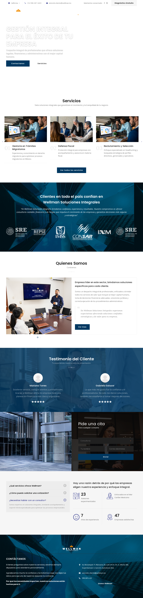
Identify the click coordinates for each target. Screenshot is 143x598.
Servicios (42, 64)
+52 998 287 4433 (33, 3)
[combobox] (106, 441)
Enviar (106, 457)
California (14, 3)
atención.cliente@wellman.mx (58, 3)
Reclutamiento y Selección (118, 146)
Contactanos (17, 64)
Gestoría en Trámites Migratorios (24, 147)
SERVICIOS (89, 12)
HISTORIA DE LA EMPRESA (108, 12)
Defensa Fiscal (66, 146)
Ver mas (82, 327)
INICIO (78, 12)
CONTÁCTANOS (128, 12)
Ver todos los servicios (71, 170)
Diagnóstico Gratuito (124, 3)
